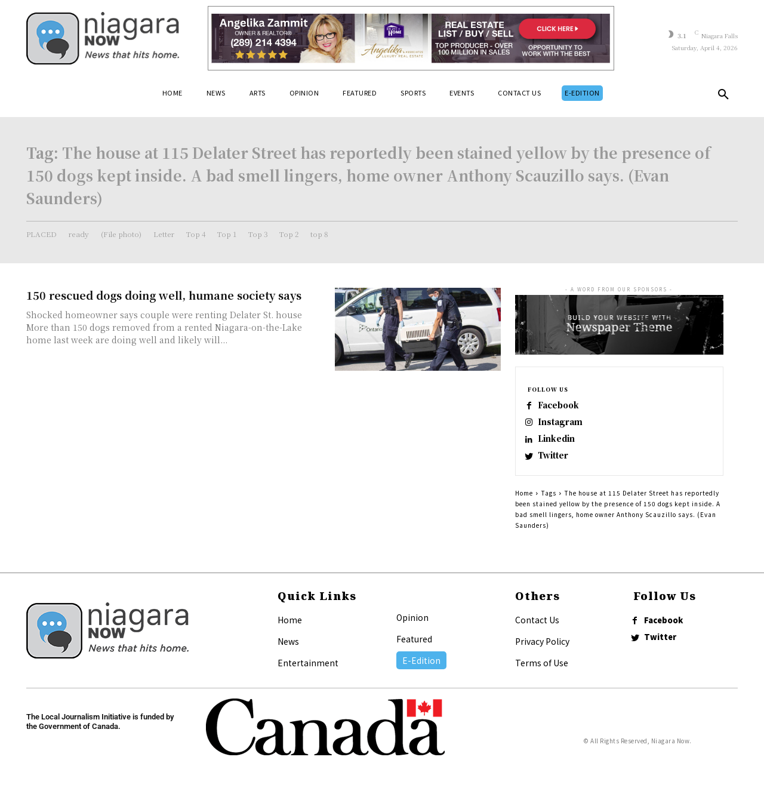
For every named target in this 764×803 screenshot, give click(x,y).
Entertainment (308, 672)
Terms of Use (541, 672)
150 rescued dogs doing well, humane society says (163, 295)
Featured (414, 648)
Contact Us (537, 629)
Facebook (564, 406)
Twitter (558, 463)
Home (524, 502)
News (288, 651)
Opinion (412, 627)
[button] (723, 96)
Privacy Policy (542, 651)
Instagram (565, 425)
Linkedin (561, 444)
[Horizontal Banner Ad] (411, 38)
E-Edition (421, 670)
